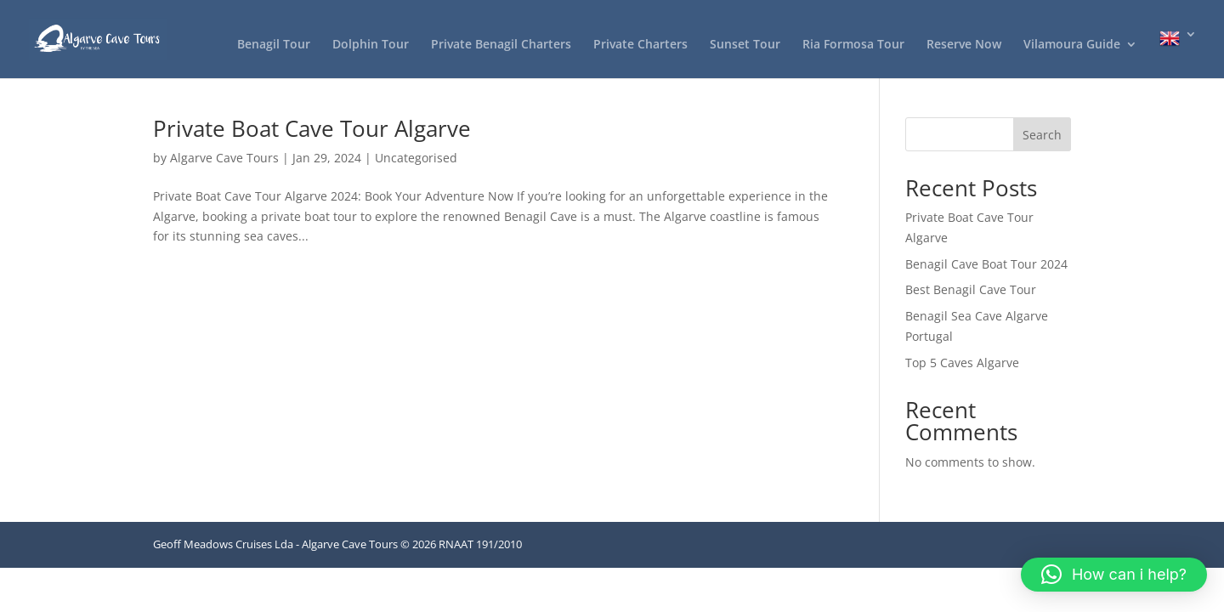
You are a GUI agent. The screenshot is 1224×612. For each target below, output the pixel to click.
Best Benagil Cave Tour (970, 289)
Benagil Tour (273, 45)
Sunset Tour (745, 45)
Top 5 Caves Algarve (962, 362)
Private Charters (640, 45)
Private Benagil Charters (501, 45)
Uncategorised (416, 158)
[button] (1114, 575)
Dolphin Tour (370, 45)
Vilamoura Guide (1071, 45)
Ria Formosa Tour (853, 45)
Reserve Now (963, 45)
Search (1042, 135)
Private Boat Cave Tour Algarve (312, 128)
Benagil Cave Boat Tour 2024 (986, 264)
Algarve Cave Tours (224, 158)
